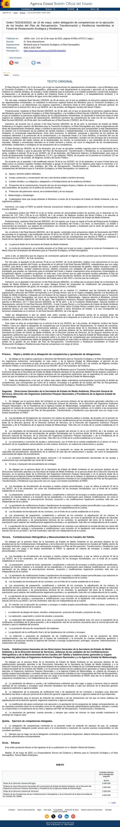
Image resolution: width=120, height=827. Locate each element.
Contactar (11, 810)
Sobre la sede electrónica (26, 810)
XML (39, 63)
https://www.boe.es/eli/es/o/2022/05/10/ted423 (45, 51)
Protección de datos (72, 810)
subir (113, 803)
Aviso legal (47, 810)
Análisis (16, 75)
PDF (17, 63)
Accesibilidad (58, 810)
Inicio (16, 13)
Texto (6, 75)
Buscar (22, 13)
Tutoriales (108, 810)
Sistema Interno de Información (92, 810)
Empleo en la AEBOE (60, 812)
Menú (94, 9)
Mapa (39, 810)
